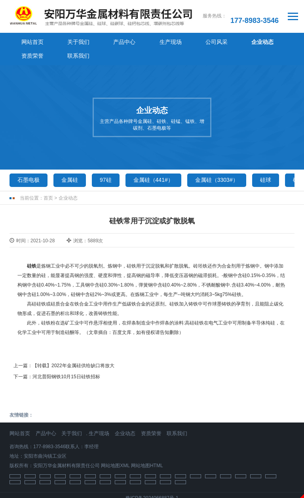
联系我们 (277, 41)
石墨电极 (28, 165)
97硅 (106, 165)
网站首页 (27, 41)
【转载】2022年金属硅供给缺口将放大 (73, 351)
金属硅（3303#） (216, 165)
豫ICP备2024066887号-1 (151, 483)
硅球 (265, 165)
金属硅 (69, 165)
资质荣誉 (241, 41)
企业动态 (205, 41)
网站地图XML (115, 451)
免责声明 (152, 493)
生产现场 (134, 41)
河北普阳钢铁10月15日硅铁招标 (66, 362)
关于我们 (63, 41)
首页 (48, 184)
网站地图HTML (147, 451)
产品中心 (98, 41)
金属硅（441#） (153, 165)
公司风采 (170, 41)
